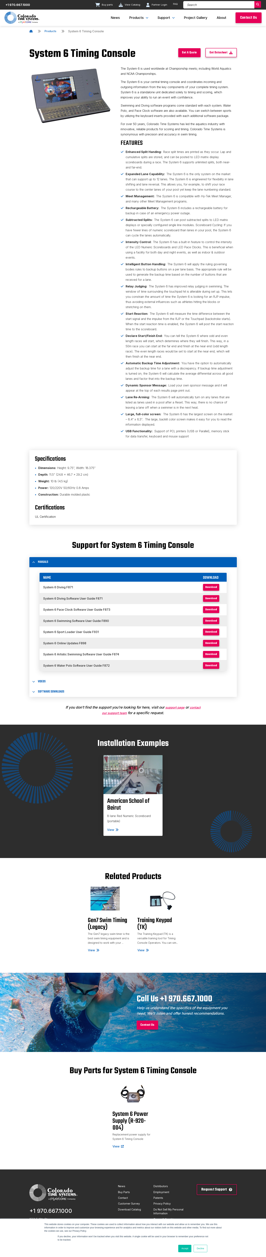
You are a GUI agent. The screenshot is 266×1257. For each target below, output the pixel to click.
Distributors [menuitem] (162, 1193)
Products (51, 31)
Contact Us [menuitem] (248, 18)
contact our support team (114, 718)
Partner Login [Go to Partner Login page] (155, 5)
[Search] (218, 4)
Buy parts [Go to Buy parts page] (101, 5)
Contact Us (149, 1031)
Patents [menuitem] (159, 1206)
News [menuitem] (115, 18)
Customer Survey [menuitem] (130, 1212)
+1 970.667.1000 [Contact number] (19, 5)
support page (181, 712)
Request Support (216, 1196)
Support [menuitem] (164, 18)
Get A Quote (181, 53)
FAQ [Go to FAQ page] (174, 4)
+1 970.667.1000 (50, 1217)
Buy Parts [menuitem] (125, 1199)
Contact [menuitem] (123, 1206)
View (113, 835)
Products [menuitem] (136, 18)
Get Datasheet (218, 53)
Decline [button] (200, 1248)
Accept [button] (184, 1248)
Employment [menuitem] (162, 1199)
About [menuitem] (221, 18)
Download (208, 587)
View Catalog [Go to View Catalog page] (127, 5)
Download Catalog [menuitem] (131, 1218)
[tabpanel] (133, 800)
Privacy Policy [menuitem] (163, 1212)
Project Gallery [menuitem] (195, 18)
